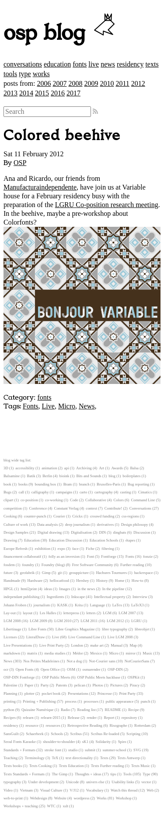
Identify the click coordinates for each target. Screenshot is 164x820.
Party (45, 685)
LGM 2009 (38, 621)
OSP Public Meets (56, 677)
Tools (127, 774)
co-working (54, 500)
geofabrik (27, 572)
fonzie (148, 556)
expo (61, 548)
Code (74, 500)
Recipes (9, 717)
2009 (91, 83)
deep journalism (77, 524)
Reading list (86, 709)
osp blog (60, 33)
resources (52, 725)
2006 (44, 83)
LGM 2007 (127, 613)
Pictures (116, 685)
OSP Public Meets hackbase (99, 677)
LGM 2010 (62, 621)
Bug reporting (138, 484)
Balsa (134, 468)
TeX (55, 758)
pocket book (51, 693)
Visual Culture (51, 790)
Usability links (123, 782)
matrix (32, 653)
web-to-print (13, 798)
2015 (42, 93)
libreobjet (142, 629)
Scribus (76, 734)
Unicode (72, 782)
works (41, 73)
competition (12, 508)
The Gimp (60, 774)
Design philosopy (134, 524)
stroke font (53, 750)
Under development (43, 782)
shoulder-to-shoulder (59, 741)
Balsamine (11, 476)
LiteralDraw (35, 637)
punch (145, 701)
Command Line (143, 500)
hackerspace (143, 572)
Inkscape (78, 597)
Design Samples (15, 532)
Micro (66, 406)
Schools (57, 734)
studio (73, 750)
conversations (22, 64)
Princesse (105, 693)
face (75, 548)
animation (49, 468)
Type (146, 774)
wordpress (81, 798)
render (91, 717)
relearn (28, 717)
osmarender (92, 669)
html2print (29, 589)
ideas (48, 589)
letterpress (71, 613)
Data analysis (47, 524)
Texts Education (71, 766)
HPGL (8, 589)
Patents (61, 685)
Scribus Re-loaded (105, 734)
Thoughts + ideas (88, 774)
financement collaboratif (22, 556)
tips (113, 774)
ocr (5, 669)
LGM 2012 (115, 621)
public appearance (120, 701)
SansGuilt (11, 734)
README (113, 709)
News (86, 406)
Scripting (133, 734)
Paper (28, 685)
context (91, 508)
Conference (38, 508)
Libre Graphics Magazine (75, 629)
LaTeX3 (137, 605)
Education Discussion (65, 540)
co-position (29, 500)
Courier (59, 516)
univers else (95, 782)
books (23, 484)
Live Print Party (51, 645)
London (77, 645)
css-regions (130, 516)
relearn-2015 (50, 717)
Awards (117, 468)
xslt (65, 806)
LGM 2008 (12, 621)
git (60, 572)
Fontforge (108, 556)
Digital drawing (50, 532)
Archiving (84, 468)
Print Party (127, 693)
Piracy (135, 685)
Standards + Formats (19, 750)
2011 (122, 83)
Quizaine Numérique (37, 709)
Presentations (78, 693)
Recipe (133, 709)
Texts (104, 758)
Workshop (124, 798)
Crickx (77, 516)
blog (111, 476)
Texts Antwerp (128, 758)
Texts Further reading (107, 766)
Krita (79, 605)
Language (97, 605)
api (66, 468)
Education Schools (104, 540)
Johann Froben (14, 605)
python (8, 709)
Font (90, 556)
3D (5, 468)
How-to (137, 580)
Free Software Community (92, 565)
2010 (107, 83)
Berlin (47, 476)
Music (147, 653)
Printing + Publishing (39, 701)
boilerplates (131, 476)
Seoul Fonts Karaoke (19, 741)
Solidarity (103, 741)
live (93, 64)
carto (83, 492)
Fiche (90, 548)
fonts (80, 64)
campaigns (64, 492)
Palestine (10, 685)
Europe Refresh (15, 548)
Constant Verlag (66, 508)
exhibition (42, 548)
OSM (71, 669)
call (21, 492)
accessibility (24, 468)
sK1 (85, 741)
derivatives (105, 524)
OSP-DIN (115, 669)
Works (102, 798)
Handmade (11, 580)
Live (48, 406)
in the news (86, 589)
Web (150, 790)
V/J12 (74, 790)
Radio (65, 709)
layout (27, 613)
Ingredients (55, 597)
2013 (10, 93)
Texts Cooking (40, 766)
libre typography (114, 629)
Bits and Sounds (89, 476)
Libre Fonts (37, 629)
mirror (130, 653)
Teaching (10, 758)
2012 (138, 83)
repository (129, 717)
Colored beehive (62, 135)
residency (130, 64)
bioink (64, 476)
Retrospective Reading (84, 725)
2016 (58, 93)
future (8, 572)
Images (64, 589)
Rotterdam (142, 725)
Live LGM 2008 (120, 637)
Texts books (12, 766)
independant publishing (21, 597)
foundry (28, 565)
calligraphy (40, 492)
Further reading (132, 565)
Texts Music (140, 766)
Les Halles (48, 613)
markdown (11, 653)
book (7, 484)
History (102, 580)
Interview (140, 597)
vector (146, 782)
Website (60, 798)
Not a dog (74, 661)
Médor (78, 653)
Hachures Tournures (111, 572)
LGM (107, 613)
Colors (118, 500)
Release (74, 717)
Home (120, 580)
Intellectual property (110, 597)
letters (91, 613)
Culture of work (15, 524)
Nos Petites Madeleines (41, 661)
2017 (73, 93)
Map (133, 645)
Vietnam (26, 790)
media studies (55, 653)
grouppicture (79, 572)
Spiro (122, 741)
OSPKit (134, 677)
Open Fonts (25, 669)
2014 (26, 93)
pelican (79, 685)
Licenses (10, 637)
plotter (29, 693)
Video (8, 790)
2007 (59, 83)
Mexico (96, 653)
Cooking (10, 516)
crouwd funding (102, 516)
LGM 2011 (89, 621)
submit (90, 750)
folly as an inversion (64, 556)
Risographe (118, 725)
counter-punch (35, 516)
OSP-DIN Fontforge (19, 677)
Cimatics (145, 492)
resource (31, 725)
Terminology (35, 758)
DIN (102, 532)
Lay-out (9, 613)
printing (9, 701)
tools (10, 73)
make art (97, 645)
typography (12, 782)
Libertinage (12, 629)
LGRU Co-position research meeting (106, 204)
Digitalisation (81, 532)
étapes (130, 540)
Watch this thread (124, 790)
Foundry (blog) (53, 565)
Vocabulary (95, 790)
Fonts (30, 406)
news (108, 64)
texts (151, 64)
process (71, 701)
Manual (116, 645)
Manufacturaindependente (40, 187)
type (25, 73)
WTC (51, 806)
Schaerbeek (35, 734)
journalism (42, 605)
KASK (62, 605)
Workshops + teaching (20, 806)
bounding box (45, 484)
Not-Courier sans (102, 661)
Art (101, 468)
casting (125, 492)
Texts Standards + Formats (24, 774)
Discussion (141, 532)
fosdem (9, 565)
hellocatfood (59, 580)
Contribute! (113, 508)
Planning (10, 693)
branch (84, 484)
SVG (137, 750)
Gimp (46, 572)
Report (109, 717)
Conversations (140, 508)
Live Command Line (84, 637)
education (57, 64)
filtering (107, 548)
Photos (98, 685)
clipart (8, 500)
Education (32, 540)
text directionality (79, 758)
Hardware (35, 580)
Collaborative (95, 500)
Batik (31, 476)
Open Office (50, 669)
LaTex (117, 605)
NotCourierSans (137, 661)
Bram (67, 484)
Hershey (82, 580)
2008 (75, 83)
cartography (103, 492)
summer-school (114, 750)
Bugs (7, 492)
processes (91, 701)
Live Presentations (17, 645)
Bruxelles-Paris (108, 484)
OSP (20, 162)
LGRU (136, 621)
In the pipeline (113, 589)
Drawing (10, 540)
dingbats (119, 532)
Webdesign (38, 798)
